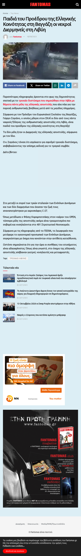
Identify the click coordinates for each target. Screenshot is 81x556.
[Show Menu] (3, 4)
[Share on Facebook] (14, 85)
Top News (14, 13)
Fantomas (17, 36)
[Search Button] (77, 4)
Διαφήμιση (20, 524)
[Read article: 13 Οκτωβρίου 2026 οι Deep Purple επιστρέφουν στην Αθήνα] (9, 306)
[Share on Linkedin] (62, 85)
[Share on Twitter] (39, 85)
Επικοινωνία (33, 524)
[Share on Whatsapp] (55, 85)
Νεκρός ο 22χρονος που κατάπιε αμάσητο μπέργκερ (41, 315)
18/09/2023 (32, 36)
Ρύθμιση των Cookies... (13, 546)
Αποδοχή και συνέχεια (15, 551)
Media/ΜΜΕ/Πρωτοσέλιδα (53, 524)
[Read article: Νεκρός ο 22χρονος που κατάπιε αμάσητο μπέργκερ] (9, 318)
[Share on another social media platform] (75, 85)
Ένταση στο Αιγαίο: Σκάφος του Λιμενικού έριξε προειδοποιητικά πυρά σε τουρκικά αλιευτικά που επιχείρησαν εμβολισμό (46, 278)
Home (5, 13)
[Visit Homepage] (40, 4)
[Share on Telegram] (69, 85)
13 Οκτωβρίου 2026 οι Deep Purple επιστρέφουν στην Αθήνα (46, 304)
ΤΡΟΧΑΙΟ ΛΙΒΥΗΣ (18, 258)
